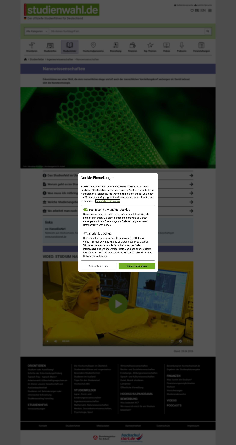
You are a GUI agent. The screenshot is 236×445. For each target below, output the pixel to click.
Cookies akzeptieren (137, 266)
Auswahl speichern (98, 266)
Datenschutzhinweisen (108, 201)
